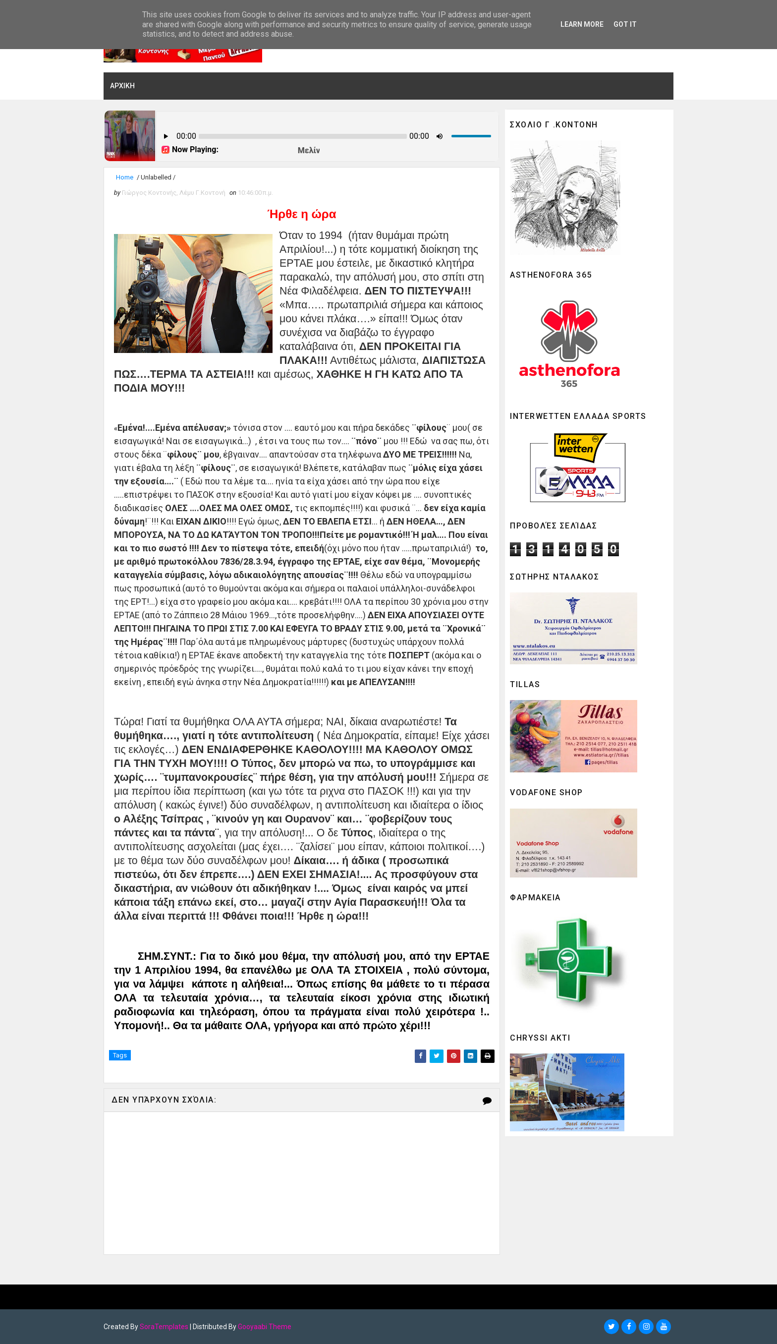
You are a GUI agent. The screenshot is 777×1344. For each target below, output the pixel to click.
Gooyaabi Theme (264, 1327)
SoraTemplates (164, 1327)
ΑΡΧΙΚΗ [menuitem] (122, 86)
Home (124, 177)
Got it (625, 24)
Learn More (582, 24)
